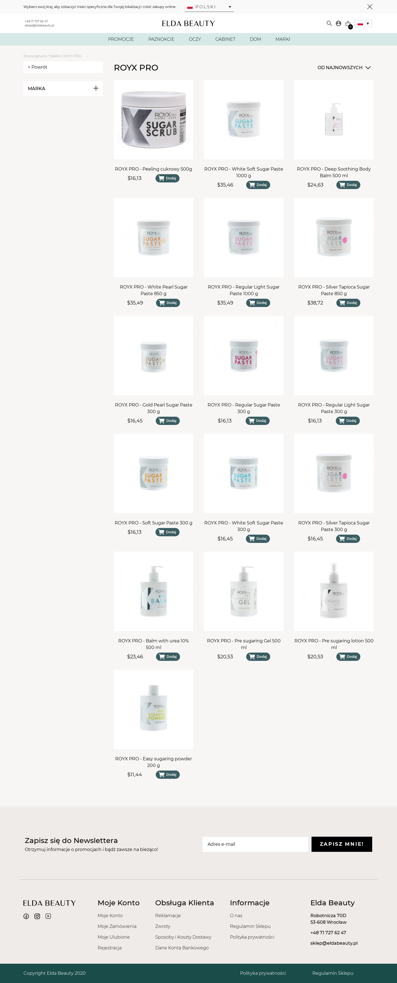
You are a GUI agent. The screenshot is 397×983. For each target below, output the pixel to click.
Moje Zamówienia (117, 926)
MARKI (282, 39)
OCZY (195, 39)
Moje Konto (110, 915)
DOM (255, 39)
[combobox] (343, 67)
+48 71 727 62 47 (36, 21)
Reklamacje (168, 915)
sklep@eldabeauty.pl (39, 25)
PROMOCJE (121, 39)
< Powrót (37, 67)
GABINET (225, 39)
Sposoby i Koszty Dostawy (183, 937)
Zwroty (162, 926)
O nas (236, 915)
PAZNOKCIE (161, 39)
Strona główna (35, 56)
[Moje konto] (338, 23)
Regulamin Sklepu (250, 926)
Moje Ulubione (114, 937)
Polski (201, 6)
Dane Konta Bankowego (182, 947)
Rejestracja (110, 947)
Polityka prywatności (252, 937)
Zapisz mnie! (342, 844)
